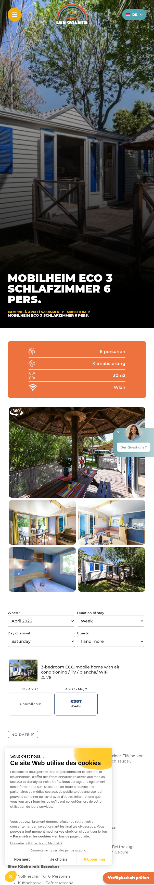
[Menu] (15, 15)
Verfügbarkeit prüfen (128, 878)
